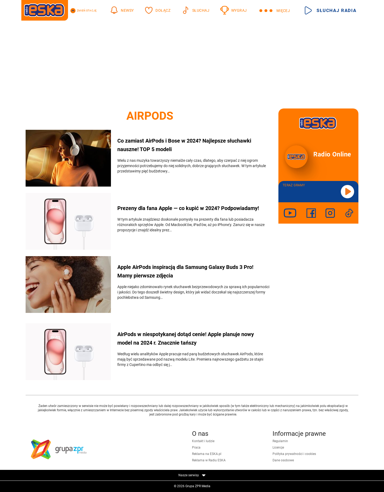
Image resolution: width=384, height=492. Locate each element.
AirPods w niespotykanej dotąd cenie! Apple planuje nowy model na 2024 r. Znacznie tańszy (185, 338)
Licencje (278, 447)
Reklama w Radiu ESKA (209, 460)
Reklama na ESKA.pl (206, 454)
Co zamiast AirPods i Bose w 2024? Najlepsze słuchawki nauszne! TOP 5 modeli (184, 145)
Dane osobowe (283, 460)
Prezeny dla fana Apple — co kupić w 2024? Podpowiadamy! (188, 208)
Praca (196, 447)
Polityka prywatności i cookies (294, 454)
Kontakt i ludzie (203, 441)
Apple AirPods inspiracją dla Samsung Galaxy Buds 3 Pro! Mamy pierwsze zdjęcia (185, 271)
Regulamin (280, 441)
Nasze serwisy (192, 475)
